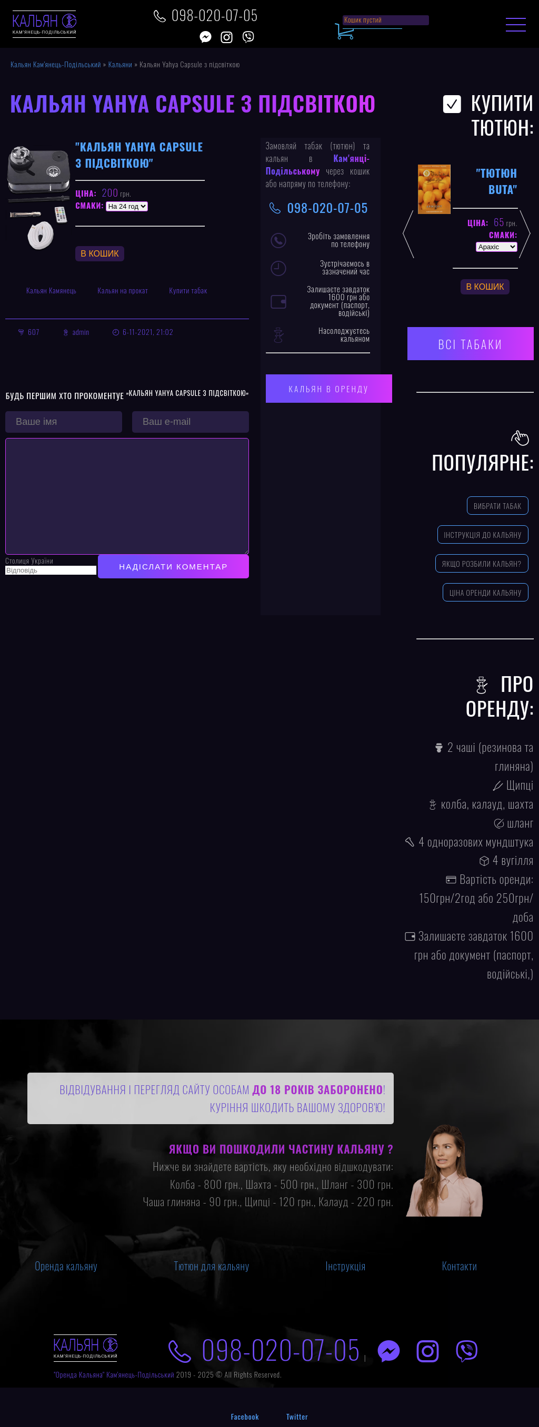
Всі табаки (470, 343)
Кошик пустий (363, 19)
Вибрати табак (498, 505)
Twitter (297, 1416)
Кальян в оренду (329, 388)
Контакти (459, 1265)
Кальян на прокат (123, 289)
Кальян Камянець (51, 289)
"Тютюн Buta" (496, 181)
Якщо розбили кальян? (482, 563)
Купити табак (188, 289)
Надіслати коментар (173, 587)
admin (81, 331)
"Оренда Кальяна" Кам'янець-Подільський (114, 1374)
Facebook (245, 1416)
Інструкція (346, 1265)
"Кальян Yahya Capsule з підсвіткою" (139, 154)
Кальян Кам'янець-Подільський (56, 63)
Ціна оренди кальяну (486, 592)
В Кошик (99, 253)
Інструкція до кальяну (483, 534)
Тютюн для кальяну (211, 1265)
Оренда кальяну (66, 1265)
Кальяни (120, 63)
